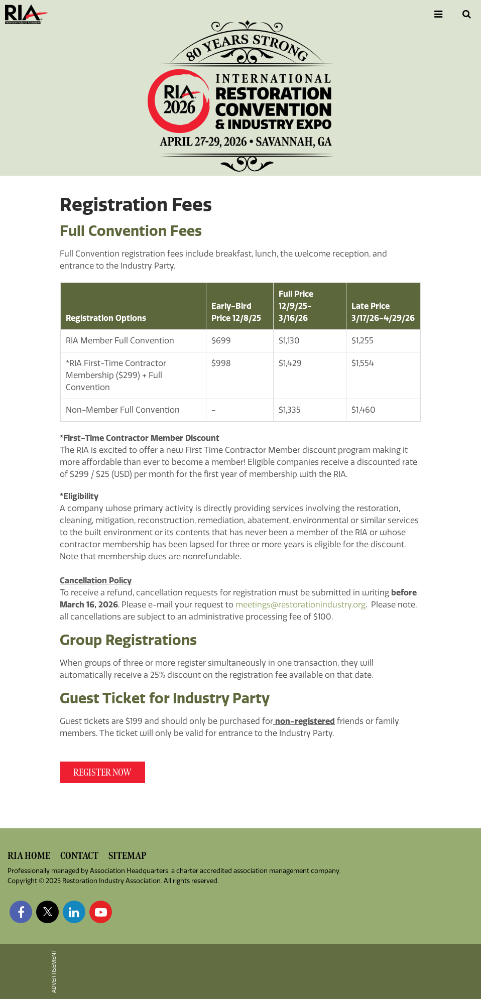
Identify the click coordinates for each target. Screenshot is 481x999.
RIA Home (29, 855)
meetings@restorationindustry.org (300, 604)
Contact (79, 855)
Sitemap (127, 855)
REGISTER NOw (102, 772)
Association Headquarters (129, 871)
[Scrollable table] (240, 352)
